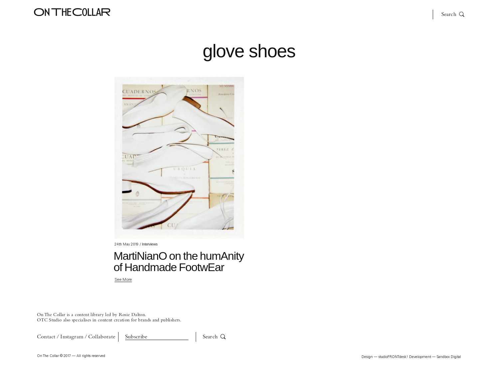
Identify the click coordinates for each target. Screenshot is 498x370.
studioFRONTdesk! (393, 357)
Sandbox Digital (449, 357)
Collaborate (101, 337)
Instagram (71, 337)
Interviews (149, 244)
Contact (46, 337)
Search (452, 14)
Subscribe (136, 337)
